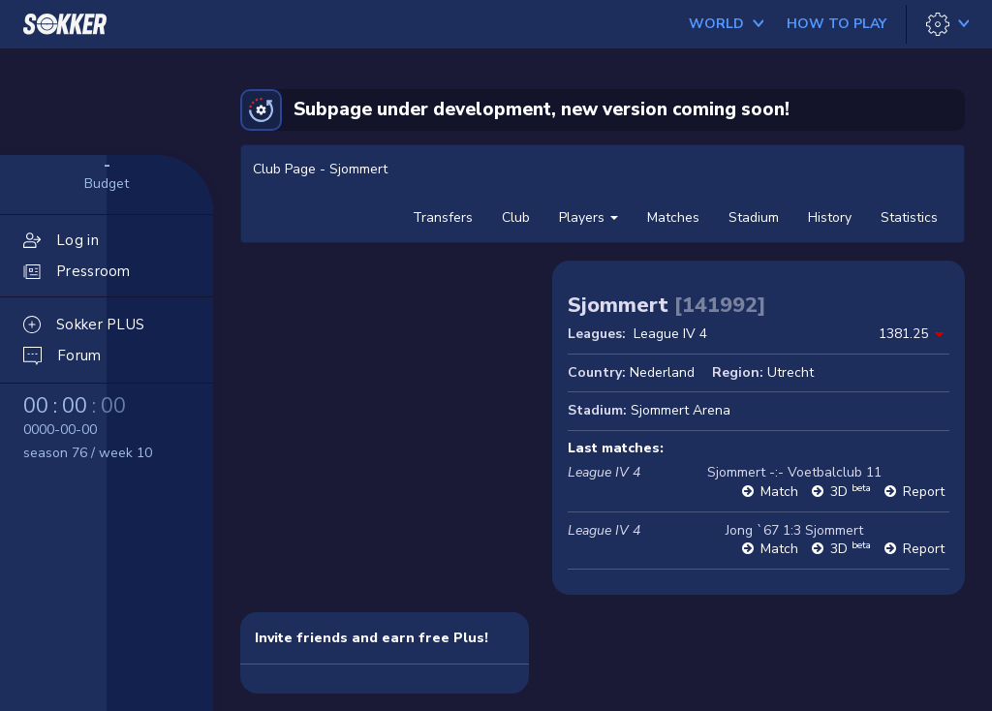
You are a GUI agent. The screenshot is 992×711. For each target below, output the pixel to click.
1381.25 (903, 334)
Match (779, 491)
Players (588, 217)
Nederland (662, 372)
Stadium (753, 217)
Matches (673, 217)
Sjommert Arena (680, 410)
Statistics (909, 217)
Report (924, 491)
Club (516, 217)
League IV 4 (670, 334)
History (830, 217)
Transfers (443, 217)
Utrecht (790, 372)
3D (850, 491)
